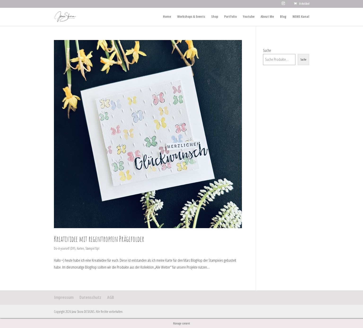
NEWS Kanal (301, 17)
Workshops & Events (191, 17)
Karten (80, 248)
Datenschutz (90, 297)
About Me (267, 17)
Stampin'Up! (92, 248)
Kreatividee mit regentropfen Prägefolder (99, 239)
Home (167, 17)
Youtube (248, 17)
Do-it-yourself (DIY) (64, 248)
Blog (283, 17)
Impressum (64, 297)
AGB (110, 297)
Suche (267, 50)
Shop (214, 17)
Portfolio (230, 17)
